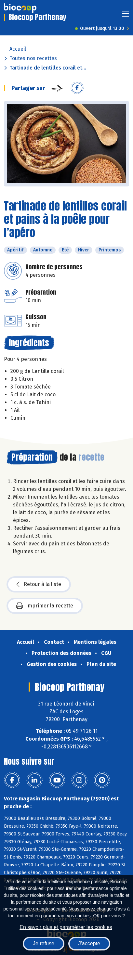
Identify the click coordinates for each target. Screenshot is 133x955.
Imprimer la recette (44, 606)
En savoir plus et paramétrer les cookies (66, 927)
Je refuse (43, 943)
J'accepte (89, 943)
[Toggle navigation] (125, 16)
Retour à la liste (38, 584)
